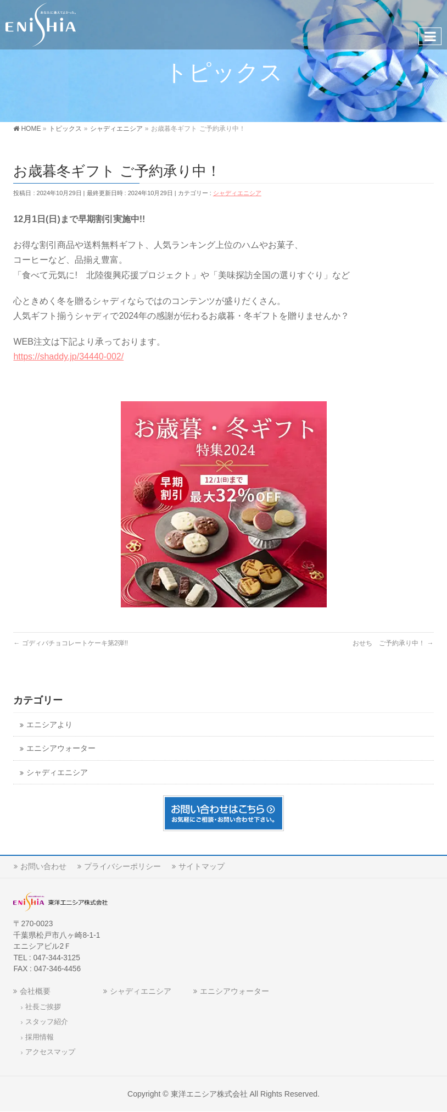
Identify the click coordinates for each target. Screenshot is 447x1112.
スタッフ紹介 (46, 1022)
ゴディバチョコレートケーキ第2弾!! (70, 643)
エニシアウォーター (61, 748)
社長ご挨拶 (43, 1007)
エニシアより (49, 725)
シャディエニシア (237, 193)
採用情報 (39, 1037)
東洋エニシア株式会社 (209, 1093)
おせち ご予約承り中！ (393, 643)
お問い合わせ (43, 866)
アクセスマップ (50, 1052)
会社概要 (35, 991)
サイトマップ (201, 866)
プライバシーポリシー (122, 866)
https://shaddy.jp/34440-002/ (68, 356)
